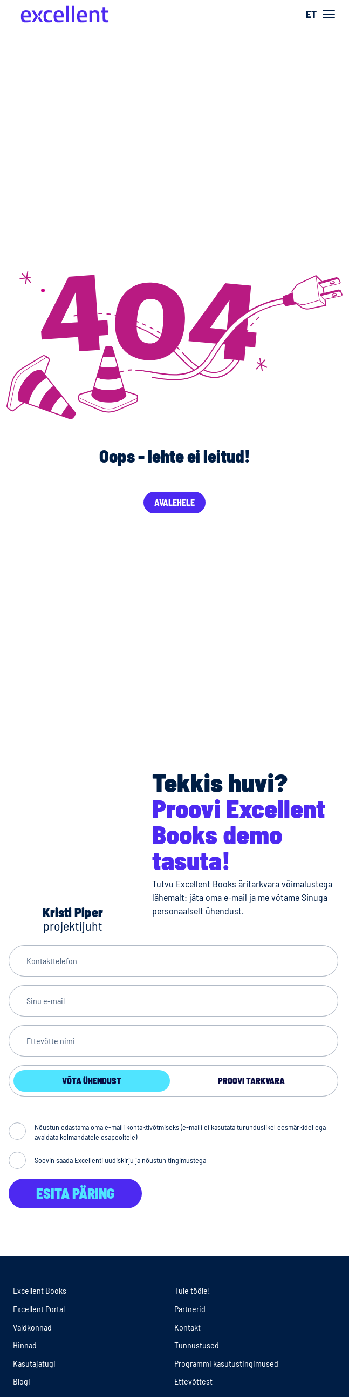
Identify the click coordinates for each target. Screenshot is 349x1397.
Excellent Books (39, 1290)
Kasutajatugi (34, 1363)
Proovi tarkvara (251, 1080)
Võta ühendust (91, 1080)
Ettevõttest (193, 1381)
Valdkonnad (32, 1327)
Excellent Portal (39, 1309)
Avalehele (174, 502)
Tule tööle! (192, 1290)
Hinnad (25, 1345)
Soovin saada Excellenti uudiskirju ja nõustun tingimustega (120, 1160)
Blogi (21, 1381)
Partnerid (190, 1309)
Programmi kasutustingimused (226, 1363)
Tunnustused (196, 1345)
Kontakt (187, 1327)
